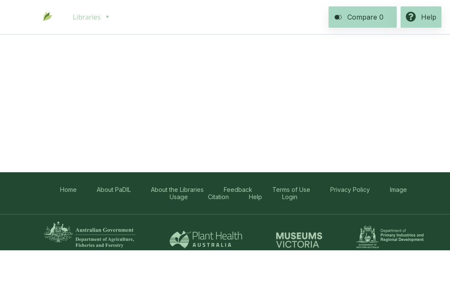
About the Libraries (177, 189)
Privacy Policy (350, 189)
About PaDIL (114, 189)
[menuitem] (90, 17)
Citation (218, 196)
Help (255, 196)
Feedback (238, 189)
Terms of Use (291, 189)
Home (68, 189)
